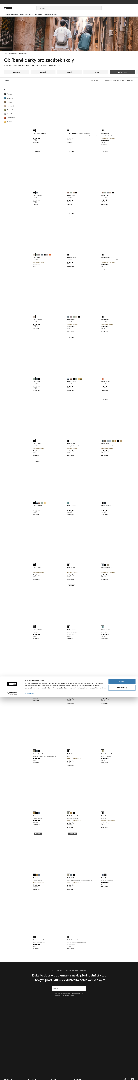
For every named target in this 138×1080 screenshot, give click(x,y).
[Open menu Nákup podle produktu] (12, 14)
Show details (29, 1076)
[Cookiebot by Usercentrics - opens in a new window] (12, 1076)
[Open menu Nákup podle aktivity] (27, 14)
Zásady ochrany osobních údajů (75, 993)
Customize (122, 1070)
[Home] (20, 8)
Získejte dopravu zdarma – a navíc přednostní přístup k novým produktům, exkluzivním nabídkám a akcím (69, 977)
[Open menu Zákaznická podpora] (51, 14)
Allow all (122, 1064)
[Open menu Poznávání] (39, 14)
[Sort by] (124, 80)
